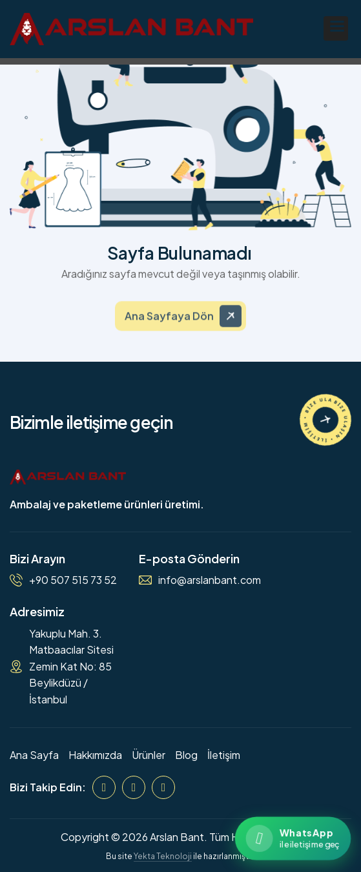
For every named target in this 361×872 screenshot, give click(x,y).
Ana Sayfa (34, 755)
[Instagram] (133, 787)
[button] (336, 28)
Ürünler (148, 755)
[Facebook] (104, 787)
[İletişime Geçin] (325, 420)
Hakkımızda (95, 755)
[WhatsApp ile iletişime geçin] (293, 838)
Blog (186, 755)
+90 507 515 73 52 (73, 580)
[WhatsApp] (163, 787)
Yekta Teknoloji (163, 856)
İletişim (223, 755)
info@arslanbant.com (209, 580)
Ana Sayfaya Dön (169, 322)
